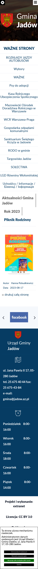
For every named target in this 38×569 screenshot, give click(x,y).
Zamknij (19, 564)
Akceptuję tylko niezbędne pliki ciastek (19, 560)
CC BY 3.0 (25, 516)
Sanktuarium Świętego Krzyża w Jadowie (19, 141)
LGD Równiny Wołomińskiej (19, 175)
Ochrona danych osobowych (19, 552)
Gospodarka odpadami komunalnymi (19, 129)
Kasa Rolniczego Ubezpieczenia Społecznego (19, 95)
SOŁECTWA (19, 167)
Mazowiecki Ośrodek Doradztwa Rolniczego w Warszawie (19, 108)
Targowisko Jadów (19, 158)
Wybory (19, 69)
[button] (35, 2)
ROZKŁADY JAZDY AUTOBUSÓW (19, 59)
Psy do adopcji (19, 85)
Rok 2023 (12, 211)
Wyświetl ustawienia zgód (19, 556)
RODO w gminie (19, 150)
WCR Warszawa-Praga (19, 119)
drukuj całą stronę (17, 294)
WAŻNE (19, 77)
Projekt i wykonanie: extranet (19, 503)
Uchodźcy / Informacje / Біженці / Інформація (19, 185)
